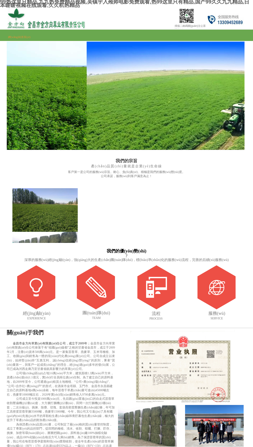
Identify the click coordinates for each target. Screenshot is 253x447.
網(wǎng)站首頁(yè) (19, 37)
